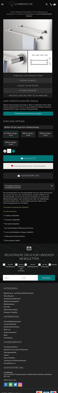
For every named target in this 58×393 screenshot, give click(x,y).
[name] (11, 277)
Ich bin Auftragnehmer (32, 265)
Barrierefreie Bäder (11, 309)
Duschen (7, 307)
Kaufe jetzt (28, 158)
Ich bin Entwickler (45, 265)
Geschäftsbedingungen (12, 321)
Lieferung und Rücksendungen (15, 360)
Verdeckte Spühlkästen (12, 298)
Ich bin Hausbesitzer (10, 265)
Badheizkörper (9, 304)
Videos (6, 355)
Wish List (7, 329)
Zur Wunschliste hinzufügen (28, 166)
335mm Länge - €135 (12, 134)
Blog (5, 335)
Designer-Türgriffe (10, 312)
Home (12, 12)
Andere (54, 264)
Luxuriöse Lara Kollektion (25, 14)
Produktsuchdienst (10, 347)
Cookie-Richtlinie (10, 324)
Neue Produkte (9, 358)
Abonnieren (46, 278)
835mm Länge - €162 (11, 143)
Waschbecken (9, 296)
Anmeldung (8, 338)
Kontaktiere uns (28, 176)
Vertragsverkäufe (10, 352)
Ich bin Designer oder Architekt (21, 267)
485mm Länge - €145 (28, 134)
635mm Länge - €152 (45, 134)
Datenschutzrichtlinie (11, 327)
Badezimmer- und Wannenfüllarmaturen (19, 293)
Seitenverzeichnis (10, 332)
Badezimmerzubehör (24, 12)
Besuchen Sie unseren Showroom (16, 349)
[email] (28, 277)
